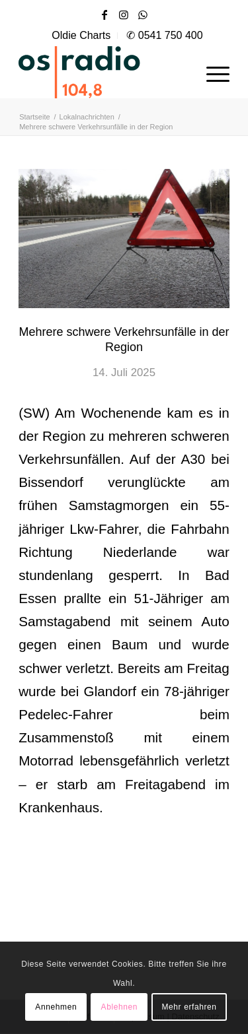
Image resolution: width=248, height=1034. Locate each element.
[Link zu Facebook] (104, 15)
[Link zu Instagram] (124, 15)
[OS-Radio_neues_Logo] (103, 72)
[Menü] (211, 72)
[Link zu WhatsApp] (143, 15)
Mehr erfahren (188, 1007)
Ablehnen (119, 1007)
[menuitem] (81, 35)
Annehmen (56, 1007)
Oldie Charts (81, 35)
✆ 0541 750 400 (164, 35)
